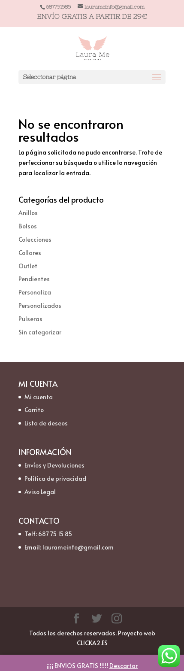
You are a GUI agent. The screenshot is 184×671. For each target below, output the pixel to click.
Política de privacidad (55, 478)
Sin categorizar (39, 332)
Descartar (123, 666)
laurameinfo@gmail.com (78, 547)
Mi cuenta (38, 397)
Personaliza (34, 292)
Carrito (34, 410)
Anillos (28, 213)
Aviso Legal (40, 492)
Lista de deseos (46, 423)
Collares (29, 253)
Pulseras (30, 319)
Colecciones (34, 239)
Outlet (27, 266)
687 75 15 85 (55, 534)
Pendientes (34, 279)
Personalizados (39, 305)
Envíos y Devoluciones (54, 465)
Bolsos (27, 226)
